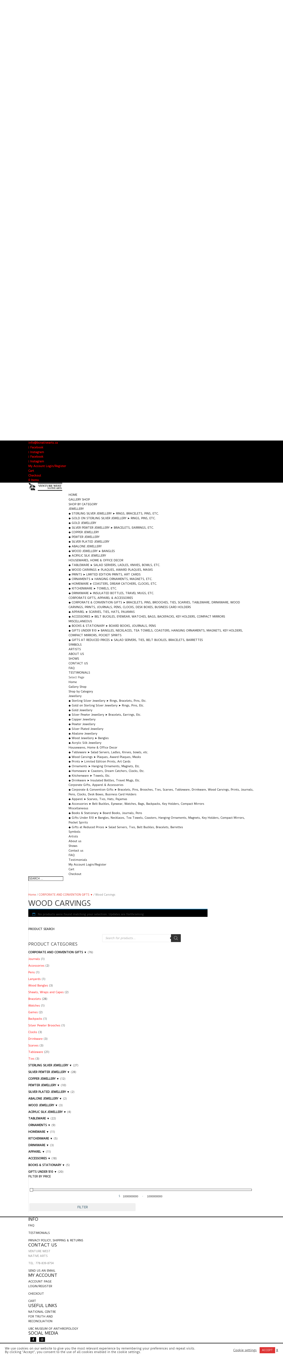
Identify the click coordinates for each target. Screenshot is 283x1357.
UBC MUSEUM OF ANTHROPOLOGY (53, 1328)
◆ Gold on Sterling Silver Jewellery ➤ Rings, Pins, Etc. (112, 518)
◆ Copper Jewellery (84, 532)
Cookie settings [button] (245, 1350)
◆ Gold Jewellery (82, 523)
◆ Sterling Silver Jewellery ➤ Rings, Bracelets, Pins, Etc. (114, 513)
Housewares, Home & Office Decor (96, 560)
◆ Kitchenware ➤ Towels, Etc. (93, 588)
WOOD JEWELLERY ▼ (43, 1105)
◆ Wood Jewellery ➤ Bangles (92, 551)
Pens (31, 972)
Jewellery (76, 509)
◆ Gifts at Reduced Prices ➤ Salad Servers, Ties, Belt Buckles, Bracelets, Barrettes (136, 640)
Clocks (32, 1032)
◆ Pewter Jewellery (84, 537)
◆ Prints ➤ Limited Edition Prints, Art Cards (105, 574)
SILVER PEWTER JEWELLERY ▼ (49, 1072)
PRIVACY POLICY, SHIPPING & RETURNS (55, 1240)
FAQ (72, 668)
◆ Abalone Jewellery (85, 546)
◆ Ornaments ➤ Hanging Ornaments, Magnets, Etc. (111, 579)
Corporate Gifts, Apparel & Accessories (101, 598)
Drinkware (35, 1039)
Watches (34, 1005)
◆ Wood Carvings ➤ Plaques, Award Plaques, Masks (111, 570)
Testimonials (79, 672)
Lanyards (34, 979)
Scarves (33, 1045)
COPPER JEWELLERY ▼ (43, 1078)
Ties (31, 1058)
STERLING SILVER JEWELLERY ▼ (50, 1065)
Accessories (36, 965)
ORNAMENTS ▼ (39, 1125)
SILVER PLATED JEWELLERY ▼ (49, 1092)
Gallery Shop (79, 499)
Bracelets (34, 999)
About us (76, 654)
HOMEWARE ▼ (38, 1132)
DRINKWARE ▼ (38, 1145)
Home (73, 495)
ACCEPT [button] (267, 1350)
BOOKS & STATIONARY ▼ (46, 1165)
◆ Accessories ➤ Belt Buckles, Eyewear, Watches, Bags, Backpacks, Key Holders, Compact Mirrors (147, 616)
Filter (82, 1207)
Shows (74, 658)
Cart (31, 471)
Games (33, 1012)
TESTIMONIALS (39, 1233)
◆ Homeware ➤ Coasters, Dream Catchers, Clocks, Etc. (113, 583)
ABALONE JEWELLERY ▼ (45, 1098)
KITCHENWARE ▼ (40, 1138)
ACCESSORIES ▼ (39, 1158)
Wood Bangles (38, 985)
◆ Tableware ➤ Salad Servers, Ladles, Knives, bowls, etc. (114, 565)
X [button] (277, 1350)
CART (32, 1301)
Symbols (75, 644)
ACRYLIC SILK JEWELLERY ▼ (47, 1112)
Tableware (35, 1052)
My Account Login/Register (47, 466)
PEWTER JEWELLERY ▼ (44, 1085)
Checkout (34, 475)
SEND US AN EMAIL (41, 1270)
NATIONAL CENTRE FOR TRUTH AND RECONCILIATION (42, 1316)
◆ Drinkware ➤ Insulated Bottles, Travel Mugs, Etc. (111, 593)
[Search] (176, 938)
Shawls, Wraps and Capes (46, 992)
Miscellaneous (80, 621)
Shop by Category (83, 504)
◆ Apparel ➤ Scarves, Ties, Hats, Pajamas (102, 612)
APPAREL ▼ (36, 1151)
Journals (34, 959)
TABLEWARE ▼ (39, 1118)
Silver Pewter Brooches (44, 1025)
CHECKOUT (36, 1293)
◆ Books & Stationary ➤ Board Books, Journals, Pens (112, 626)
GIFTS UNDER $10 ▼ (42, 1172)
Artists (75, 649)
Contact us (78, 663)
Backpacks (35, 1019)
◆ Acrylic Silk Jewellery (87, 555)
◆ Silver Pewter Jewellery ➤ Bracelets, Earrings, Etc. (111, 527)
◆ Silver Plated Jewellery (89, 541)
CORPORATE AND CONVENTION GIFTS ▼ (66, 894)
